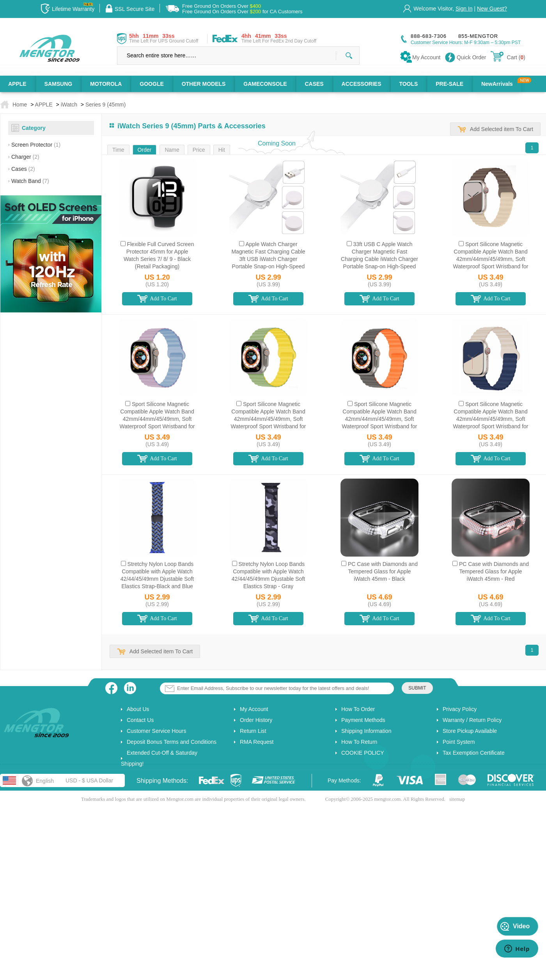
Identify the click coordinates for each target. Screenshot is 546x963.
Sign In (464, 8)
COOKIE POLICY (362, 753)
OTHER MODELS (204, 84)
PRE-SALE (449, 84)
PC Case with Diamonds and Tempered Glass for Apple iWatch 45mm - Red (494, 571)
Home (19, 104)
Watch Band (30, 181)
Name (172, 150)
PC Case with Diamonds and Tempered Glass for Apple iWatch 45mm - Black (383, 571)
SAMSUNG (58, 84)
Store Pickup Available (470, 731)
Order (145, 150)
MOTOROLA (106, 84)
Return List (253, 731)
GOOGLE (151, 84)
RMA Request (256, 742)
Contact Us (140, 720)
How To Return (359, 742)
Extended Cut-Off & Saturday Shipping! (159, 758)
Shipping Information (366, 731)
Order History (256, 720)
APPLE (17, 84)
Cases (23, 169)
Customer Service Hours (156, 731)
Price (199, 150)
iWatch (69, 104)
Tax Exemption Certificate (474, 753)
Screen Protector (35, 145)
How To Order (358, 709)
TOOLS (408, 84)
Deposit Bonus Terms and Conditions (171, 742)
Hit (221, 150)
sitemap (457, 799)
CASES (314, 84)
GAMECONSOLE (265, 84)
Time (118, 150)
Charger (25, 157)
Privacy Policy (460, 709)
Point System (459, 742)
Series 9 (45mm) (105, 104)
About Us (138, 709)
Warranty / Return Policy (472, 720)
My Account (254, 709)
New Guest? (492, 8)
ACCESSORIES (361, 84)
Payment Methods (363, 720)
